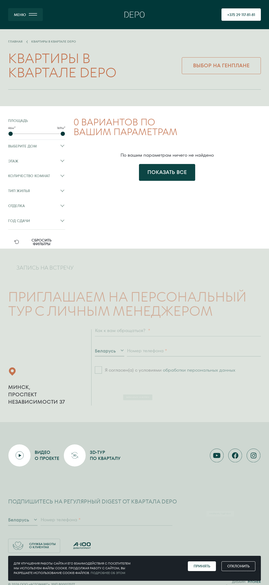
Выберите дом (36, 146)
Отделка (36, 205)
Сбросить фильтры (32, 242)
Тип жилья (36, 190)
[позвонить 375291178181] (241, 14)
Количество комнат (36, 175)
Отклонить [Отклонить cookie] (238, 566)
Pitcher (254, 582)
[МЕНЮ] (25, 14)
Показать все (167, 172)
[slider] (10, 134)
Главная (15, 41)
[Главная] (134, 15)
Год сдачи (36, 220)
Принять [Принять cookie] (202, 566)
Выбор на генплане (221, 65)
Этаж (36, 161)
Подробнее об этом (108, 573)
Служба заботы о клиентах (34, 546)
